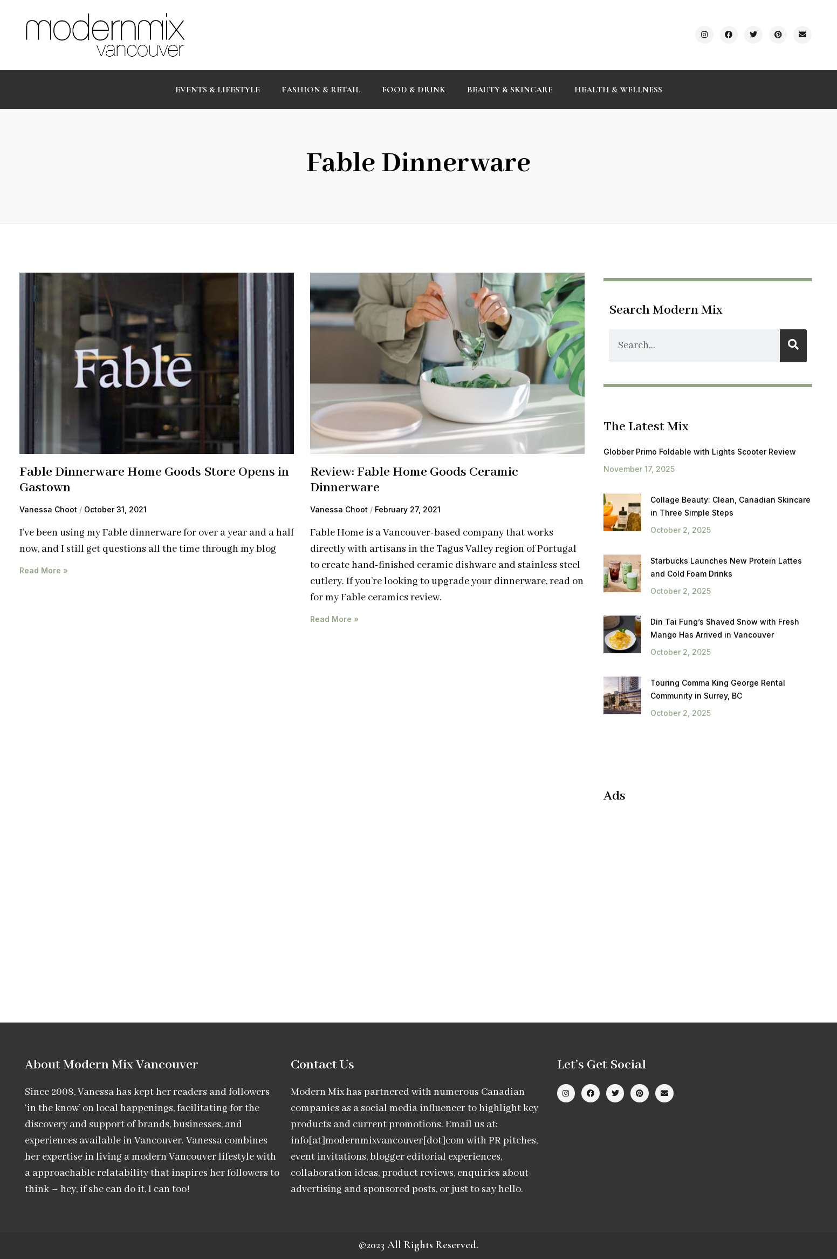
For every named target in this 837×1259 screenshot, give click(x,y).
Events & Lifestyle (217, 89)
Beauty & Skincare (510, 89)
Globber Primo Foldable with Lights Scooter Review (699, 451)
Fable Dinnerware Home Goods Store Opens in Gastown (154, 480)
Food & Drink (413, 89)
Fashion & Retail (321, 89)
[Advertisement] (694, 890)
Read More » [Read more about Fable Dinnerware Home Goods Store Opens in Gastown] (43, 570)
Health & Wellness (618, 89)
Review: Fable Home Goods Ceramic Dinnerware (414, 480)
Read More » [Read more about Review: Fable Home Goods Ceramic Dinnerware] (334, 619)
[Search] (793, 345)
